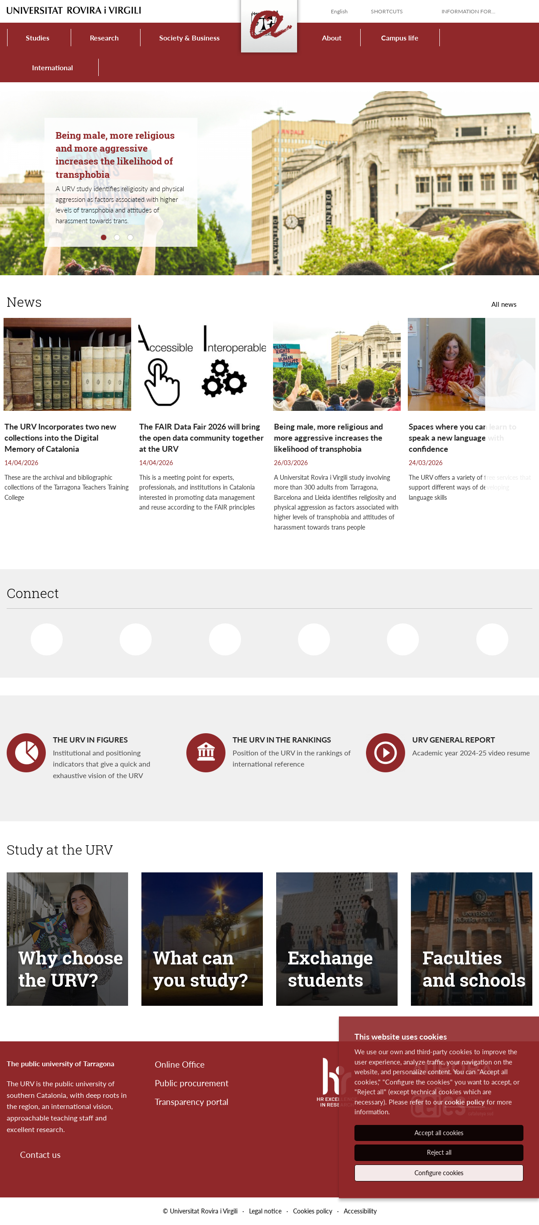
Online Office (180, 1064)
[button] (512, 435)
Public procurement (192, 1083)
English (339, 11)
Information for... (468, 11)
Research (104, 37)
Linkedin (220, 636)
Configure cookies (438, 1173)
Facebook (42, 636)
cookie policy (465, 1102)
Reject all (439, 1152)
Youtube (310, 636)
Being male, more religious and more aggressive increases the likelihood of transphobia (115, 155)
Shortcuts (387, 11)
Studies (37, 37)
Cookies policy (312, 1211)
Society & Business (189, 37)
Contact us (40, 1154)
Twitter (132, 636)
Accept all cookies (438, 1133)
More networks (487, 636)
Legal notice (265, 1211)
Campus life (399, 37)
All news (504, 304)
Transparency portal (191, 1101)
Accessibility (360, 1211)
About (332, 37)
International (52, 67)
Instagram (398, 636)
